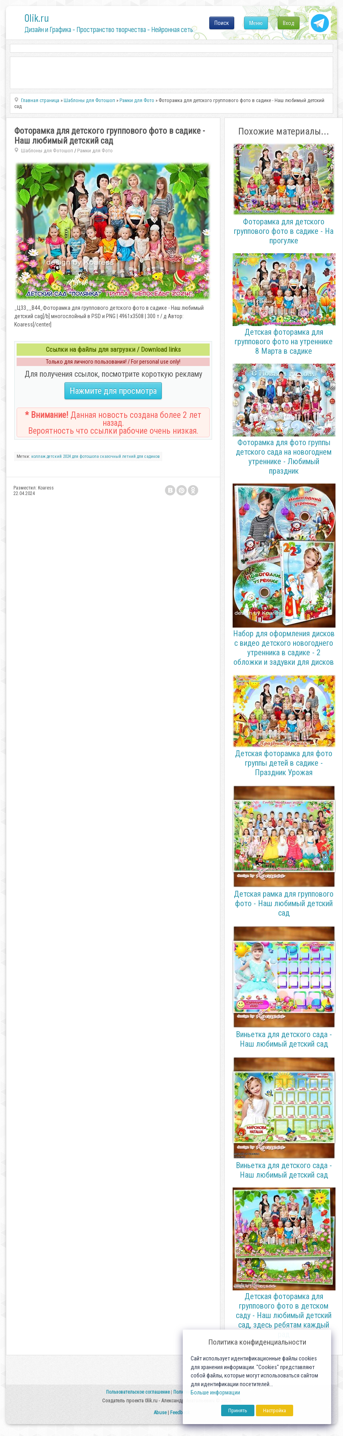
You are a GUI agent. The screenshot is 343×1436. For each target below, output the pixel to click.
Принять (237, 1410)
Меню (256, 23)
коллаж (38, 456)
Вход (288, 23)
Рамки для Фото (95, 151)
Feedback (180, 1412)
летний (129, 456)
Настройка (274, 1410)
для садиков (148, 456)
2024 (67, 456)
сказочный (110, 456)
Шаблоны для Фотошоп (47, 151)
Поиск (221, 23)
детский (54, 456)
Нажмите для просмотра (113, 391)
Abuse (160, 1412)
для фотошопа (85, 456)
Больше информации (215, 1392)
